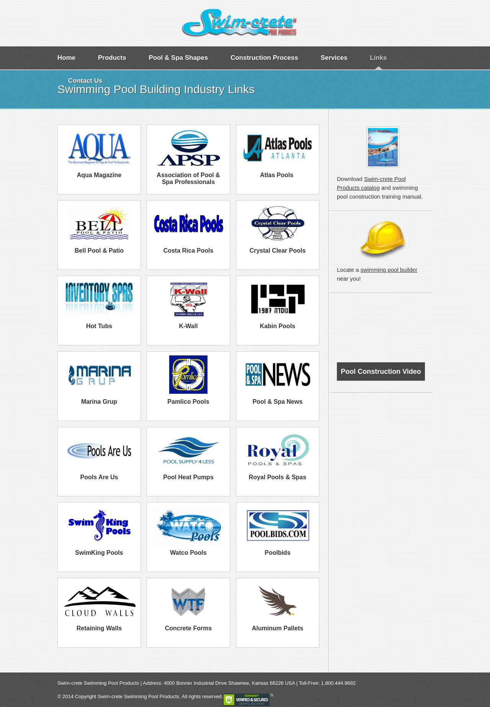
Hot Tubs (99, 326)
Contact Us (85, 80)
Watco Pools (188, 552)
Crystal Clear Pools (278, 250)
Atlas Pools (277, 175)
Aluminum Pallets (277, 628)
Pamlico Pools (188, 401)
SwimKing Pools (99, 552)
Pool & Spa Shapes (178, 57)
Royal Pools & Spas (277, 477)
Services (334, 57)
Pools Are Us (99, 477)
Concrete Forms (188, 628)
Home (66, 57)
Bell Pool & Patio (99, 250)
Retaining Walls (99, 628)
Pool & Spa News (278, 401)
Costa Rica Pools (188, 250)
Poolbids (278, 552)
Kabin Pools (277, 326)
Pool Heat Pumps (188, 477)
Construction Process (264, 57)
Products (112, 57)
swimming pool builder (389, 269)
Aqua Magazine (99, 175)
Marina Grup (99, 401)
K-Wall (188, 326)
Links (378, 57)
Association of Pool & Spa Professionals (188, 178)
